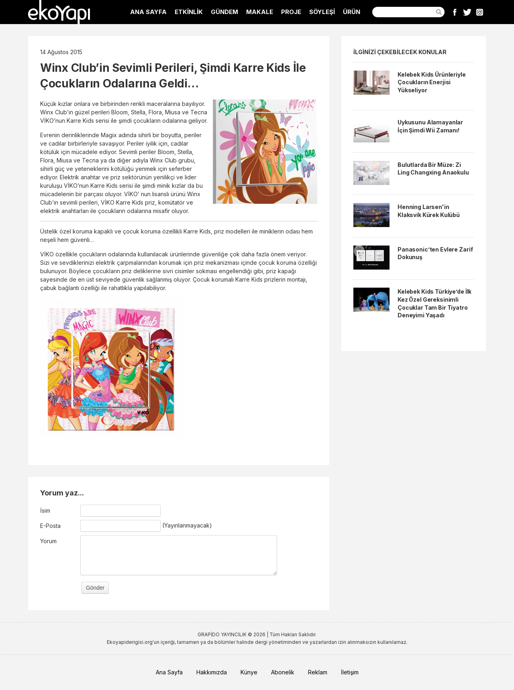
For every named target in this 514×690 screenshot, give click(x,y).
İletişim (350, 672)
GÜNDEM (224, 12)
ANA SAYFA (148, 12)
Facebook (455, 12)
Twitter (467, 12)
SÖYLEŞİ (322, 12)
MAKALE (259, 12)
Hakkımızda (211, 672)
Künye (249, 672)
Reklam (317, 672)
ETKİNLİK (189, 12)
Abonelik (282, 672)
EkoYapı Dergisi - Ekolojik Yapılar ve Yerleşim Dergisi (59, 12)
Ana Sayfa (169, 672)
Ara (439, 12)
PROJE (291, 12)
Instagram (480, 12)
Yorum (48, 541)
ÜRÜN (351, 12)
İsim (45, 510)
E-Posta (50, 525)
